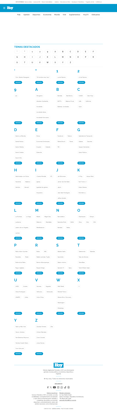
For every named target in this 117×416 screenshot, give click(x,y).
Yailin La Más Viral (20, 326)
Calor (80, 106)
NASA (72, 222)
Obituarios (96, 15)
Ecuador (38, 147)
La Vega (28, 216)
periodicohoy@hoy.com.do (67, 400)
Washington (61, 302)
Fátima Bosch (61, 141)
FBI (58, 147)
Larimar (17, 233)
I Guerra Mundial (41, 176)
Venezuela (50, 291)
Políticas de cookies (67, 408)
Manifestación (40, 227)
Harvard (26, 187)
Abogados (39, 95)
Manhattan (49, 222)
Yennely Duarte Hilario (21, 343)
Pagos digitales (19, 268)
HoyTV (86, 15)
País (19, 15)
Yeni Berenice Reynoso (22, 337)
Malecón (39, 222)
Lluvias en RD (36, 2)
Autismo (56, 2)
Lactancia (18, 222)
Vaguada (48, 286)
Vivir (64, 15)
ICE (51, 176)
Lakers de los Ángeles (21, 227)
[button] (4, 8)
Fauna (71, 141)
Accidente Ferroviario (42, 117)
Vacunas (38, 286)
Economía (47, 15)
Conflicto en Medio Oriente (102, 2)
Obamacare (82, 216)
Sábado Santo (62, 251)
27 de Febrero (83, 77)
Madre (38, 216)
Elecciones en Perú (65, 2)
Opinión (26, 15)
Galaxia (81, 141)
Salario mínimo (62, 262)
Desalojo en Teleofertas (78, 2)
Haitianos (27, 182)
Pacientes (18, 257)
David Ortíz (18, 158)
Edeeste (48, 147)
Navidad (60, 227)
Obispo (92, 216)
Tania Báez (82, 262)
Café (80, 101)
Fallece (70, 136)
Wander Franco (62, 291)
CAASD (81, 95)
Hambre (17, 187)
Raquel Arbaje (40, 268)
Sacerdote (60, 257)
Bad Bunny (69, 95)
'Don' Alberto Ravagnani (22, 77)
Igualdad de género (42, 187)
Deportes (36, 15)
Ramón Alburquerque (42, 262)
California (88, 101)
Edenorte (39, 152)
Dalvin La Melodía (20, 136)
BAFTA (59, 101)
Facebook (60, 136)
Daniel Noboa (19, 141)
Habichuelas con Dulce (22, 176)
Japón (59, 187)
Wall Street (61, 286)
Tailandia (92, 251)
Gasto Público (83, 152)
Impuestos (39, 192)
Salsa (70, 268)
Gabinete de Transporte (85, 136)
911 (16, 95)
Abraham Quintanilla (42, 101)
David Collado (19, 152)
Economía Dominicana (42, 141)
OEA (94, 222)
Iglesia (38, 182)
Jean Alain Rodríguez (64, 192)
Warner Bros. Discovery (64, 297)
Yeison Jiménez (20, 332)
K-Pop (80, 176)
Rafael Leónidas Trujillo (43, 257)
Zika (51, 326)
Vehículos (39, 291)
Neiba (68, 227)
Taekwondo (82, 251)
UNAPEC (17, 297)
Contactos (47, 408)
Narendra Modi (62, 222)
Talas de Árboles (83, 257)
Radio (38, 251)
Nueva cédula (28, 2)
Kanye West (90, 176)
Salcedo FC (61, 268)
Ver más (18, 82)
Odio (87, 222)
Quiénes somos (56, 408)
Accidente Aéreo (41, 112)
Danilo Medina (19, 147)
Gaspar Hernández (84, 147)
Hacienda (18, 182)
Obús (80, 222)
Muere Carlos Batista (47, 2)
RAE (45, 251)
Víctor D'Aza (40, 297)
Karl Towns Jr (82, 182)
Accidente (39, 106)
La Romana (18, 216)
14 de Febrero (62, 77)
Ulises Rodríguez (20, 291)
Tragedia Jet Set (90, 2)
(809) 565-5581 (66, 398)
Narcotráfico (61, 216)
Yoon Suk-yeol (19, 348)
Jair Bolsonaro (62, 176)
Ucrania (25, 286)
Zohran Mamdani (41, 332)
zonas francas (40, 343)
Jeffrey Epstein (62, 198)
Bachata (60, 95)
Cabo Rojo (90, 95)
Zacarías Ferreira (41, 326)
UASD (17, 286)
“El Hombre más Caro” (43, 77)
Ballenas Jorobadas (63, 106)
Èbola (38, 136)
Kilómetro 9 (82, 192)
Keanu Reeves (83, 187)
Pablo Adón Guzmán (21, 251)
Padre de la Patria (20, 262)
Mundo (57, 15)
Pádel (26, 257)
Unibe (26, 297)
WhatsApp (61, 308)
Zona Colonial (40, 337)
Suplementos (74, 15)
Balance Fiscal (70, 101)
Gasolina (89, 141)
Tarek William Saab (84, 268)
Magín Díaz (47, 216)
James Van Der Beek (63, 182)
